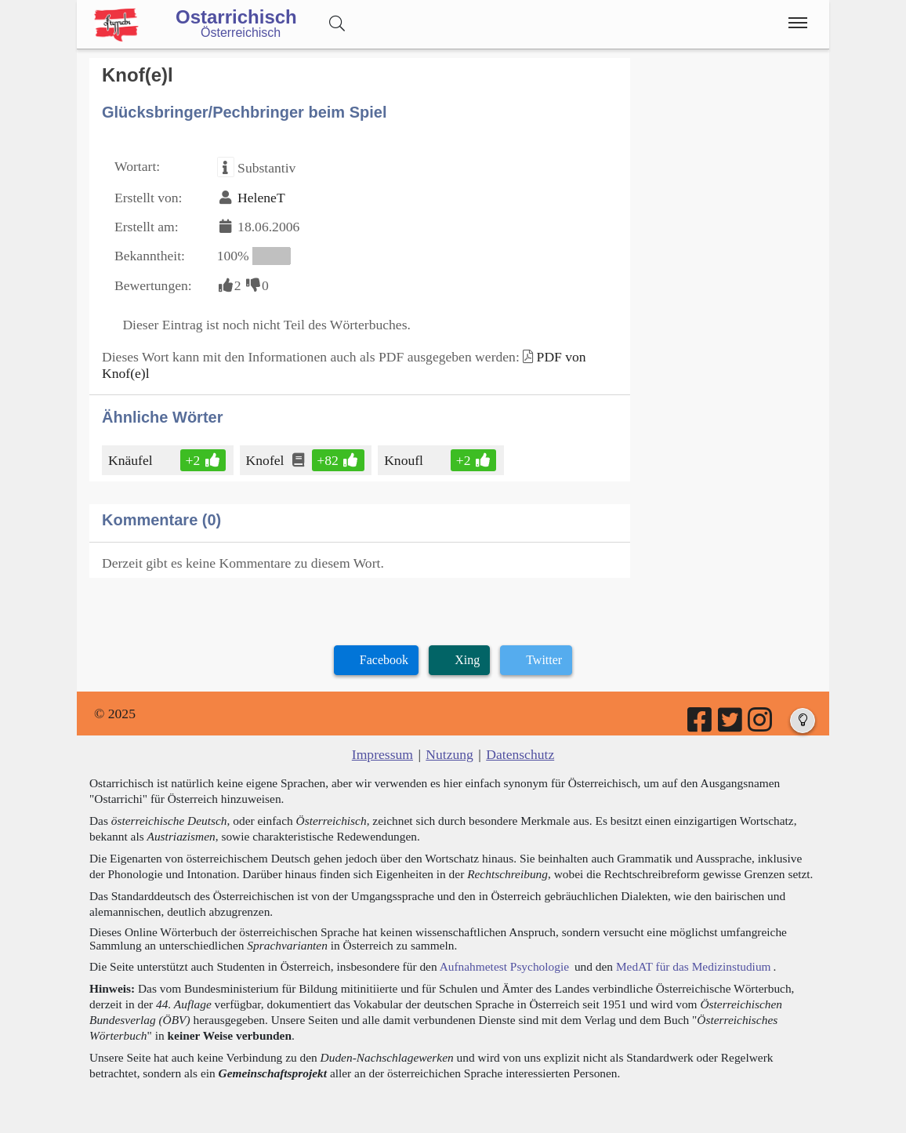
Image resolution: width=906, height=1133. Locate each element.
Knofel (266, 460)
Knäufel (131, 460)
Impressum (382, 754)
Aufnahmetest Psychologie (504, 966)
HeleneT (261, 197)
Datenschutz (520, 754)
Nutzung (449, 754)
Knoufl (405, 460)
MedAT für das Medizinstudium (693, 966)
